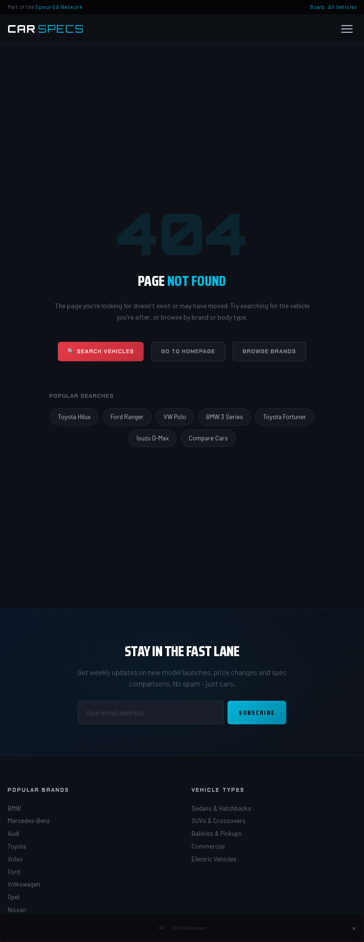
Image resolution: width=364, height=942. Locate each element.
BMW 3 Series (224, 417)
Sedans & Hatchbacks (221, 808)
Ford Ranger (127, 417)
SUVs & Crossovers (218, 820)
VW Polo (175, 417)
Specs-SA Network (59, 7)
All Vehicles (342, 7)
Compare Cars (208, 438)
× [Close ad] (354, 928)
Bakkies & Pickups (216, 833)
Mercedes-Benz (29, 820)
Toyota (17, 846)
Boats (317, 7)
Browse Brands (269, 351)
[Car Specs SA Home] (46, 29)
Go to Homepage (188, 351)
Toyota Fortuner (284, 417)
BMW (14, 808)
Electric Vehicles (214, 859)
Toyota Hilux (74, 417)
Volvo (15, 859)
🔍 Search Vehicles (100, 351)
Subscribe (257, 712)
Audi (13, 833)
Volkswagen (24, 884)
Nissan (17, 910)
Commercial (208, 846)
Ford (14, 872)
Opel (13, 897)
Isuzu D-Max (152, 438)
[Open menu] (346, 29)
